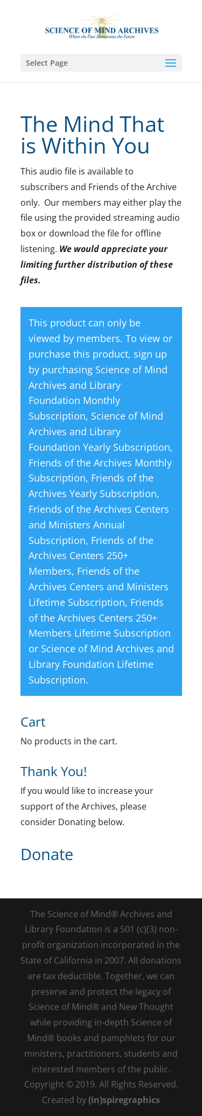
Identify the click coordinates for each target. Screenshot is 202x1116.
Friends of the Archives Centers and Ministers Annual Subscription (99, 525)
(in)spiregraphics (124, 1100)
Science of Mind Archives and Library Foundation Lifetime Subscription (101, 664)
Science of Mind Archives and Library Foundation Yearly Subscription (99, 431)
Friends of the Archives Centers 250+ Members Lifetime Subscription (100, 618)
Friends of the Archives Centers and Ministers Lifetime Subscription (99, 586)
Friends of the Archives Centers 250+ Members (91, 556)
